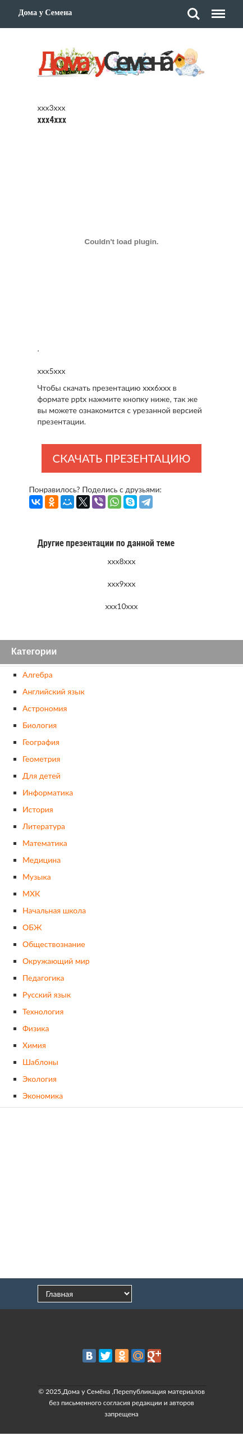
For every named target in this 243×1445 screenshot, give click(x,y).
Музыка (36, 876)
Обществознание (53, 944)
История (37, 809)
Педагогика (43, 977)
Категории (34, 652)
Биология (39, 725)
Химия (34, 1045)
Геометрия (41, 758)
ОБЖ (32, 927)
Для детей (41, 775)
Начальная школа (54, 910)
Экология (39, 1078)
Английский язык (53, 691)
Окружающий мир (56, 961)
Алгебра (37, 674)
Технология (42, 1011)
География (40, 742)
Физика (35, 1028)
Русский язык (46, 994)
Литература (43, 826)
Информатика (47, 792)
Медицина (41, 860)
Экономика (42, 1095)
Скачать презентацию (122, 458)
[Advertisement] (122, 1194)
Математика (44, 843)
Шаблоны (40, 1062)
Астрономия (44, 708)
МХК (31, 893)
